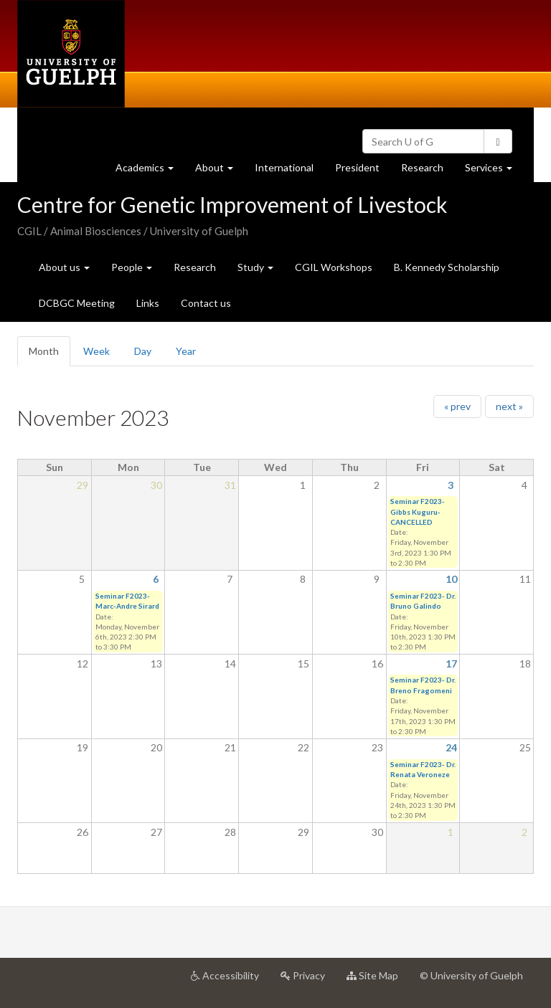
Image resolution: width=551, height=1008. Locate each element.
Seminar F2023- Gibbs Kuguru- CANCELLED (417, 511)
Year (186, 351)
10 (451, 579)
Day (142, 351)
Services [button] (494, 171)
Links (147, 303)
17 (451, 663)
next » (509, 406)
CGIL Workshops (333, 267)
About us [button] (64, 267)
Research (427, 171)
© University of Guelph (471, 975)
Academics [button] (150, 171)
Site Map (378, 981)
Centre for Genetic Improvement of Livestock (232, 204)
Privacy (308, 981)
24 (451, 747)
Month (49, 355)
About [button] (219, 171)
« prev (457, 406)
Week (96, 351)
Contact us (206, 303)
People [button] (131, 267)
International (284, 167)
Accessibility (230, 981)
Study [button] (255, 267)
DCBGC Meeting (77, 303)
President (357, 167)
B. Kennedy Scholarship (446, 267)
